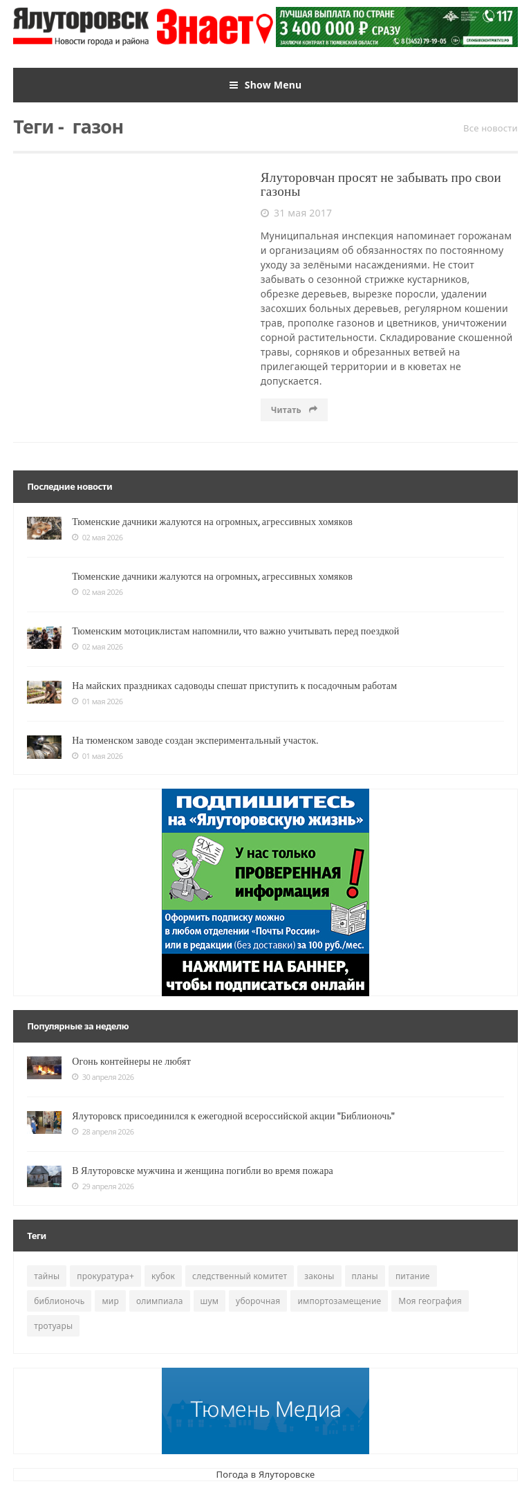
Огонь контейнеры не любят (131, 1061)
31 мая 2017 (296, 213)
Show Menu (266, 85)
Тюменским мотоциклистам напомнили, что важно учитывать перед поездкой (235, 630)
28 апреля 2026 (102, 1131)
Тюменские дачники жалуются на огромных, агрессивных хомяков (212, 521)
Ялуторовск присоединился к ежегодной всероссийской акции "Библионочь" (233, 1115)
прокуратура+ (105, 1276)
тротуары (53, 1326)
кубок (163, 1276)
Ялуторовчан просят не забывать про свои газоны (381, 184)
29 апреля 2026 (102, 1186)
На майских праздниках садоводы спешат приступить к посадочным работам (234, 685)
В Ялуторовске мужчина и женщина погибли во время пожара (202, 1170)
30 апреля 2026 (102, 1077)
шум (210, 1301)
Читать (294, 410)
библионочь (59, 1301)
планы (365, 1276)
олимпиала (159, 1301)
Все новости (490, 128)
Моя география (430, 1301)
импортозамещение (339, 1301)
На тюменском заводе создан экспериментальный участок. (195, 740)
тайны (46, 1276)
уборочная (258, 1301)
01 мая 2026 (97, 701)
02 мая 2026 (97, 537)
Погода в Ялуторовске (265, 1474)
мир (110, 1301)
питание (412, 1276)
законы (319, 1276)
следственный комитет (239, 1276)
